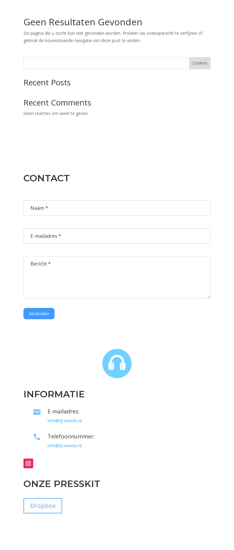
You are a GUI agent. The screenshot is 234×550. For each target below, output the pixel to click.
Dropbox (42, 506)
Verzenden (39, 313)
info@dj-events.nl (65, 420)
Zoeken (199, 63)
